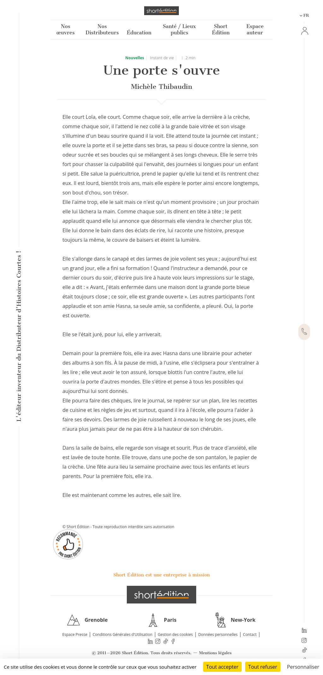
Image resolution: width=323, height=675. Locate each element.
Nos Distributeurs (102, 29)
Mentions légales (215, 652)
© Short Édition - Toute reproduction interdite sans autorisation (118, 526)
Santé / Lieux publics (179, 29)
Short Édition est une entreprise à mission (161, 575)
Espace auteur (255, 29)
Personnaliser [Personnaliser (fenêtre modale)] (303, 666)
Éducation (139, 33)
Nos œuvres (65, 29)
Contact (249, 634)
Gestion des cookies (175, 634)
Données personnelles (218, 634)
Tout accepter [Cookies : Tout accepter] (222, 666)
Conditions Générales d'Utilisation (122, 634)
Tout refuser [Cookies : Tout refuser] (262, 666)
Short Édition (221, 29)
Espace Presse (74, 634)
